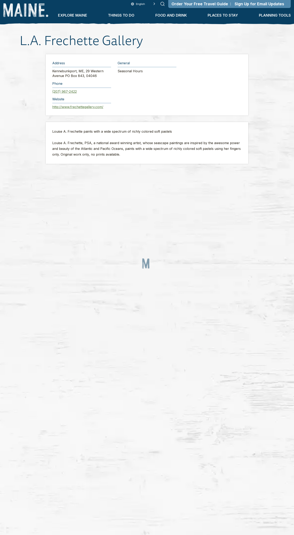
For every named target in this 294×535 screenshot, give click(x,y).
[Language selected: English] (143, 4)
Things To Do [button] (121, 15)
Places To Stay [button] (223, 15)
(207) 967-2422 (64, 91)
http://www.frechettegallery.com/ (77, 107)
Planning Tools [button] (275, 15)
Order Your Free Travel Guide (200, 4)
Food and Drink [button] (171, 15)
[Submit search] (162, 4)
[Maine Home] (25, 10)
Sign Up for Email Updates (259, 4)
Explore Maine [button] (72, 15)
